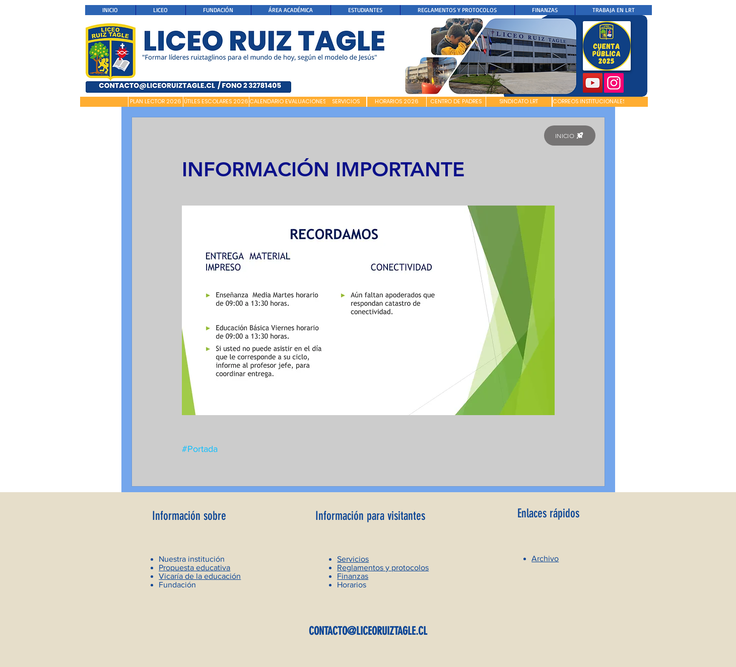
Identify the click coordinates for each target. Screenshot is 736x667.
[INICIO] (569, 135)
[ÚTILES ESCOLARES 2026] (216, 102)
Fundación (177, 584)
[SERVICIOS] (345, 102)
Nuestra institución (192, 559)
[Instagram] (614, 83)
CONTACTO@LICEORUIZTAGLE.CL (368, 631)
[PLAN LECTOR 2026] (155, 102)
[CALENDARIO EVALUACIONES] (287, 102)
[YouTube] (593, 83)
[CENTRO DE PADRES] (456, 102)
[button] (104, 102)
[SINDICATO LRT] (519, 102)
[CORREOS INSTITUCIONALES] (589, 102)
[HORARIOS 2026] (396, 102)
